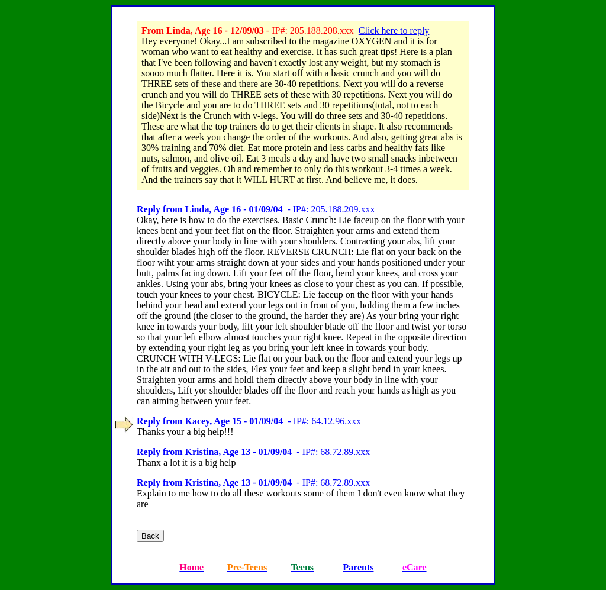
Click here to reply (394, 30)
